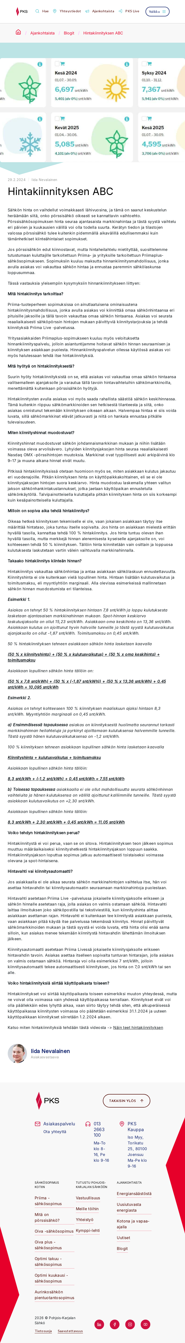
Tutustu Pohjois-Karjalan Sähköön (91, 1185)
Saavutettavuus (70, 1331)
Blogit (69, 33)
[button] (42, 11)
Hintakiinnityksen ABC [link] (103, 33)
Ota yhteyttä (54, 1131)
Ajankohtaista (42, 33)
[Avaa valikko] (157, 11)
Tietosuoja (43, 1331)
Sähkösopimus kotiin (47, 1185)
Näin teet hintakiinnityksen (138, 1027)
